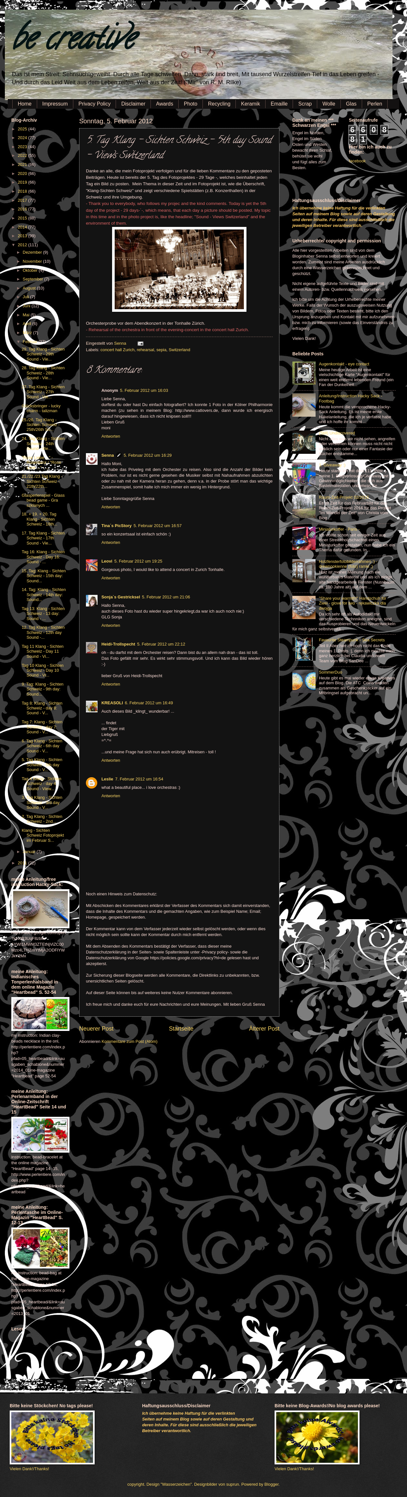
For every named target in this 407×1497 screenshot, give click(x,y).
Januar (30, 851)
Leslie (107, 779)
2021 (23, 164)
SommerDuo (330, 672)
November (33, 261)
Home (25, 104)
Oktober (30, 270)
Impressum (55, 104)
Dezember (33, 252)
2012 (23, 244)
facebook (357, 160)
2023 (23, 146)
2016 (23, 209)
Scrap (305, 104)
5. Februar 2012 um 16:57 (158, 525)
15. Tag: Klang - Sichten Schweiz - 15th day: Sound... (44, 575)
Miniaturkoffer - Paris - (339, 529)
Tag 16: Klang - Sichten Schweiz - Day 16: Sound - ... (43, 556)
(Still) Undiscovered (337, 433)
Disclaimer (133, 104)
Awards (164, 104)
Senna (120, 343)
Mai (26, 314)
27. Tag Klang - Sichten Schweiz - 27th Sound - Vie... (43, 391)
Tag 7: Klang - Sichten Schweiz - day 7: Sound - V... (42, 726)
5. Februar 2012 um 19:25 (138, 561)
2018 (23, 191)
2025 (23, 129)
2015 (23, 218)
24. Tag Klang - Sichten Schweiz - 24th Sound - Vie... (43, 443)
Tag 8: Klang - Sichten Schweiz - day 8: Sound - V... (42, 708)
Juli (26, 296)
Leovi (106, 561)
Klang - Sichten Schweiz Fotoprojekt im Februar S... (43, 835)
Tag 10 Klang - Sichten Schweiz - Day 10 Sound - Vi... (43, 670)
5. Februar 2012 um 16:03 (144, 390)
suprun (232, 1484)
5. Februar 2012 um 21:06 (166, 597)
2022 (23, 155)
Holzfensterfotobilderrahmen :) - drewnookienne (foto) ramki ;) (348, 564)
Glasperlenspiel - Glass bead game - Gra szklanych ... (43, 500)
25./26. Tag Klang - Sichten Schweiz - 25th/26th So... (40, 424)
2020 (23, 173)
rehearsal (145, 349)
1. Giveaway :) (332, 465)
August (30, 288)
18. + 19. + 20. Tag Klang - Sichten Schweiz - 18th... (39, 519)
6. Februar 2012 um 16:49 (149, 702)
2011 (23, 863)
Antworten (110, 436)
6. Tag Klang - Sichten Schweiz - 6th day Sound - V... (42, 745)
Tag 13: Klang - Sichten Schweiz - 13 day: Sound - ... (43, 613)
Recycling (219, 104)
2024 (23, 137)
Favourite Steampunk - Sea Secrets (352, 639)
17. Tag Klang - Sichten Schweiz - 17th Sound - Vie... (43, 538)
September (33, 279)
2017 (23, 200)
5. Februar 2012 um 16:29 (148, 455)
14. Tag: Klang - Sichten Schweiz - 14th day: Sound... (44, 594)
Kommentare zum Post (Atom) (129, 1041)
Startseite (181, 1028)
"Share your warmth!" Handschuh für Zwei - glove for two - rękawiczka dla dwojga (352, 603)
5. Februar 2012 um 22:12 (161, 644)
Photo (190, 104)
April (27, 323)
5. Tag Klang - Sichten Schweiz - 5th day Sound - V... (42, 764)
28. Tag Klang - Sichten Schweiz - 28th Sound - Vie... (43, 372)
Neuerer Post (96, 1028)
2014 (23, 227)
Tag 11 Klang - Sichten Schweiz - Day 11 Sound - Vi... (43, 651)
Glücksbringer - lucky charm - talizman (41, 408)
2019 (23, 182)
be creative (72, 42)
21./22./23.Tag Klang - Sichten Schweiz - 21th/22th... (42, 481)
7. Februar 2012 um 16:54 (139, 779)
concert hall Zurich (117, 349)
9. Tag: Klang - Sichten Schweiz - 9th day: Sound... (42, 689)
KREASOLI (112, 702)
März (28, 332)
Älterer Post (264, 1028)
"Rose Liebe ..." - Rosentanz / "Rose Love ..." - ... (41, 462)
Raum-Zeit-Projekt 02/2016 (344, 497)
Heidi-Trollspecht (118, 644)
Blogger (272, 1484)
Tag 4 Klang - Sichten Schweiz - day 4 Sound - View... (41, 783)
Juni (27, 305)
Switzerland (179, 349)
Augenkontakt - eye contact (344, 364)
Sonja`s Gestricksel (120, 597)
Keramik (250, 104)
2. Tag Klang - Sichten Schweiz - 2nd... (42, 819)
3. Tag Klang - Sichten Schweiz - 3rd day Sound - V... (42, 802)
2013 (23, 235)
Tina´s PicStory (116, 525)
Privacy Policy (94, 104)
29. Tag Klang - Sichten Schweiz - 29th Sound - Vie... (43, 354)
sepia (161, 349)
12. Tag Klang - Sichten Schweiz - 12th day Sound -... (43, 632)
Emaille (279, 104)
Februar (30, 341)
